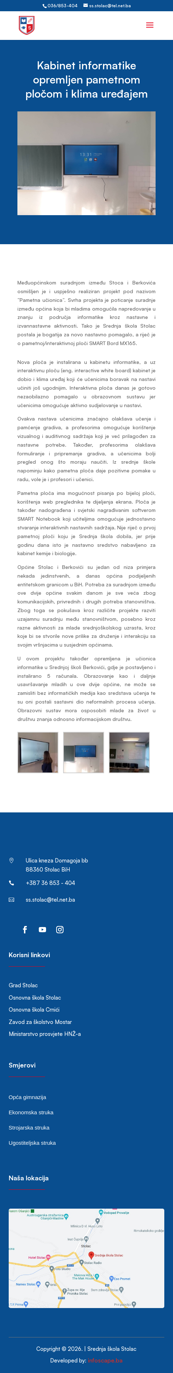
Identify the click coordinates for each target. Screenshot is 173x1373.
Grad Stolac (23, 985)
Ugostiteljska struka (32, 1143)
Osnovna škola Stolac (35, 997)
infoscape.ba (105, 1360)
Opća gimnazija (27, 1097)
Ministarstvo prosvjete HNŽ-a (45, 1033)
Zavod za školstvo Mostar (40, 1022)
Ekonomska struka (31, 1112)
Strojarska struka (29, 1127)
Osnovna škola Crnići (34, 1009)
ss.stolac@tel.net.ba (50, 899)
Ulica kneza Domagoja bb (57, 860)
